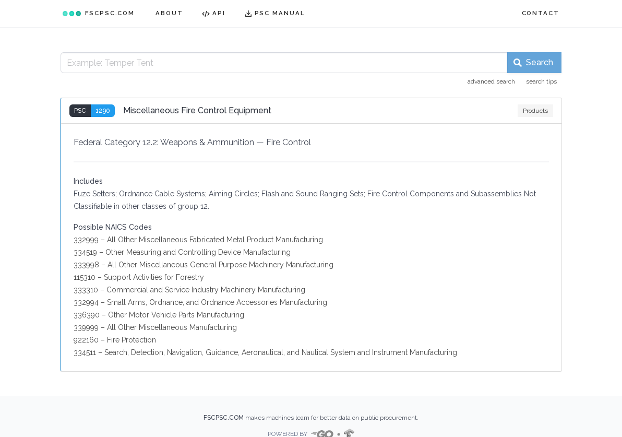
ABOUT (169, 13)
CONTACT (540, 13)
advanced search (491, 81)
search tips (541, 81)
